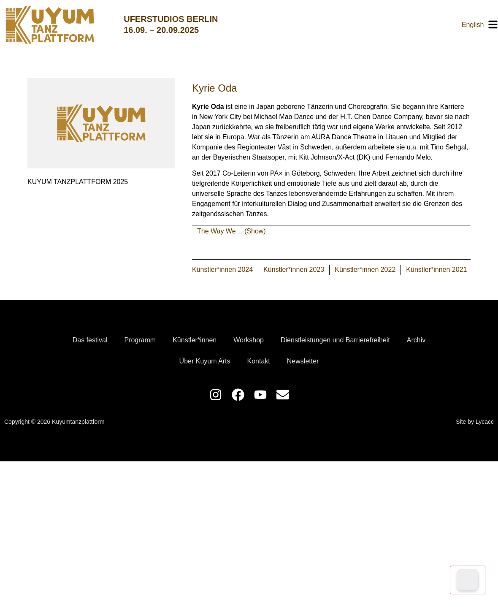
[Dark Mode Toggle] (467, 580)
